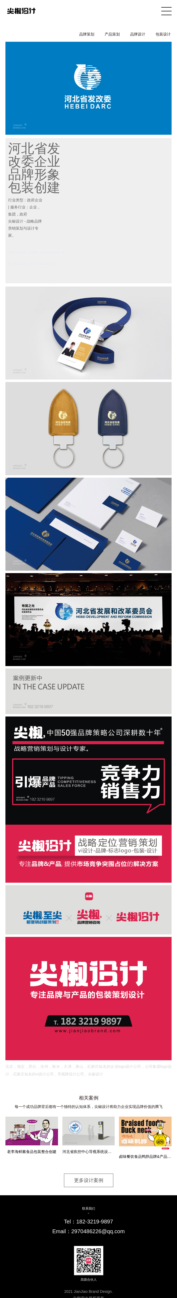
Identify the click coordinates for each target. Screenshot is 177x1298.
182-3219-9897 (94, 1222)
